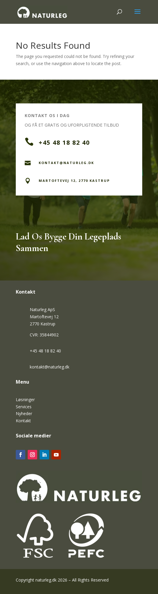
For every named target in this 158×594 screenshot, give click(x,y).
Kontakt (23, 420)
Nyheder (24, 413)
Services (24, 406)
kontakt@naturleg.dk (49, 367)
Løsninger (25, 399)
